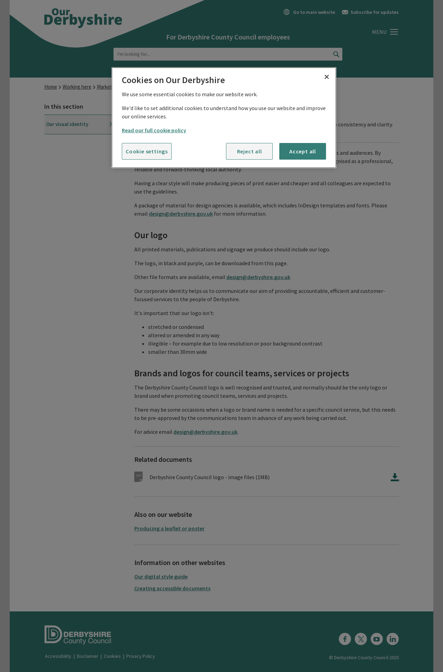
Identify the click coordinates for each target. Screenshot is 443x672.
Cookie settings (147, 151)
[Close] (326, 76)
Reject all (249, 151)
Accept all (302, 151)
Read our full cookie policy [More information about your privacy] (154, 130)
